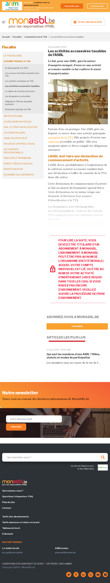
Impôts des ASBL (13, 116)
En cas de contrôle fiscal (19, 144)
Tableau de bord (11, 528)
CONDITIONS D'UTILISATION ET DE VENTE (23, 563)
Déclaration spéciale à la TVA (18, 109)
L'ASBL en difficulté (15, 138)
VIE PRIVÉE (52, 563)
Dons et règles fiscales (18, 163)
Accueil (6, 37)
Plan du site (8, 502)
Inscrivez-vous (97, 6)
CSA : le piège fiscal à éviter (20, 127)
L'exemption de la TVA (35, 37)
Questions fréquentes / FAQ (17, 496)
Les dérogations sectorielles (17, 96)
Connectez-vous (72, 6)
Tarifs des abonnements (15, 516)
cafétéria (53, 141)
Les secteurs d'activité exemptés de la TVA (22, 74)
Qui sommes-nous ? (12, 490)
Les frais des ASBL (14, 132)
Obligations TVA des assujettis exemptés (18, 102)
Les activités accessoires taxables (22, 86)
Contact (6, 508)
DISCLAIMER (65, 563)
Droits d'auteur (13, 169)
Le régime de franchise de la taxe (20, 91)
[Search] (55, 457)
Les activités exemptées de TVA (19, 81)
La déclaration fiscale (18, 121)
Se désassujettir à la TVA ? (17, 68)
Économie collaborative (19, 174)
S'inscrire (16, 427)
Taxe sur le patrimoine (17, 158)
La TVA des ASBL (13, 55)
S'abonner (77, 326)
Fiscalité (17, 37)
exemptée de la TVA (60, 137)
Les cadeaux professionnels (13, 151)
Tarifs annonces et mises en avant (21, 522)
